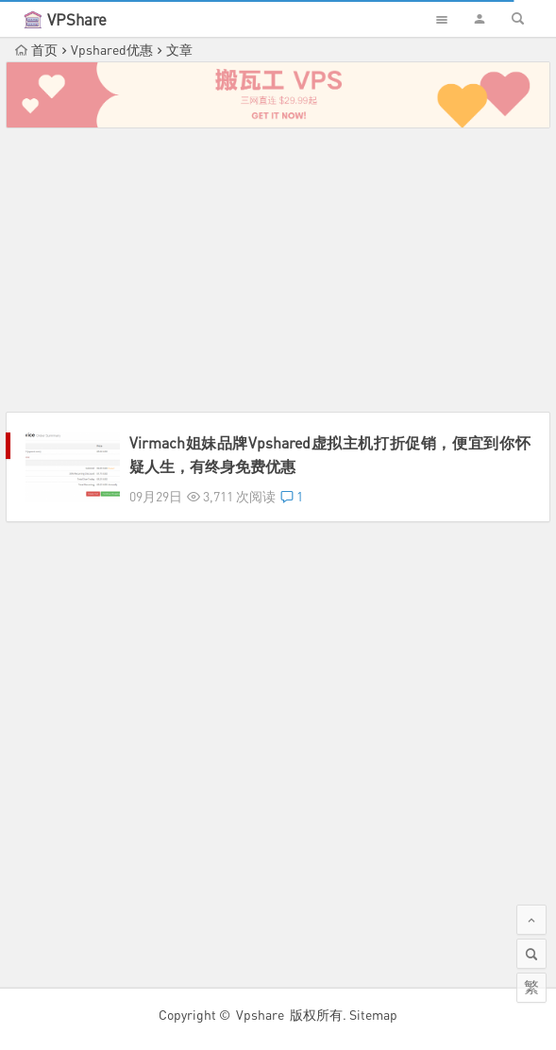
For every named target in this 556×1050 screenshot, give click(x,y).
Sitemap (373, 1015)
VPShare (77, 19)
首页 (36, 50)
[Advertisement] (278, 270)
